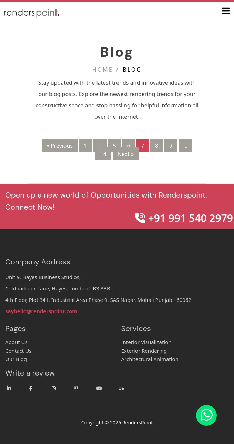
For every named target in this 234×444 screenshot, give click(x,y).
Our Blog (16, 359)
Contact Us (18, 350)
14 (103, 154)
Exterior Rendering (144, 350)
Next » (126, 154)
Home (102, 69)
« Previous (60, 145)
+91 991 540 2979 (184, 218)
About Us (16, 342)
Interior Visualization (146, 342)
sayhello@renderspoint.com (41, 311)
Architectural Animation (150, 359)
